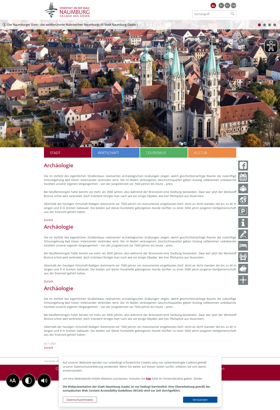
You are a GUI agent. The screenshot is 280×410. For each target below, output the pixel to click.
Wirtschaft (108, 152)
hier (148, 378)
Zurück (48, 220)
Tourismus (156, 152)
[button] (44, 380)
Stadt (55, 152)
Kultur (200, 152)
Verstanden (200, 400)
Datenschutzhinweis (80, 400)
